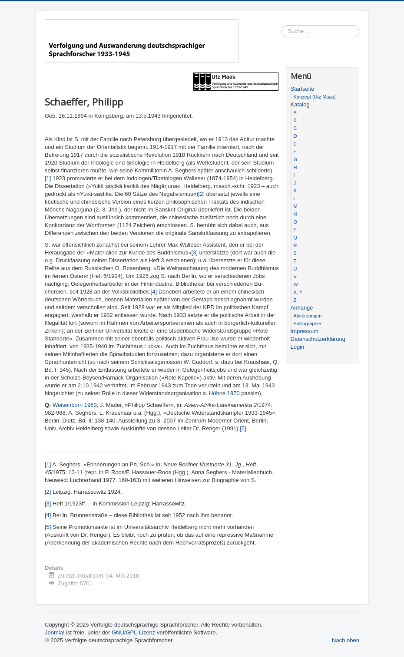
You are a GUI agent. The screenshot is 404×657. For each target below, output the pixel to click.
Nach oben (345, 640)
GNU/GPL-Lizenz (133, 632)
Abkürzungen (308, 315)
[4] (154, 291)
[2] (201, 194)
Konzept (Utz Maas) (315, 96)
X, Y (298, 292)
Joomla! (55, 632)
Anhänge (302, 307)
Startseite (303, 89)
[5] (243, 428)
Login (298, 346)
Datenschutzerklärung (318, 339)
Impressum (304, 331)
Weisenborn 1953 (75, 405)
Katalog (300, 104)
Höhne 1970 (224, 393)
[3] (194, 252)
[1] (48, 178)
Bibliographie (307, 323)
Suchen (359, 31)
